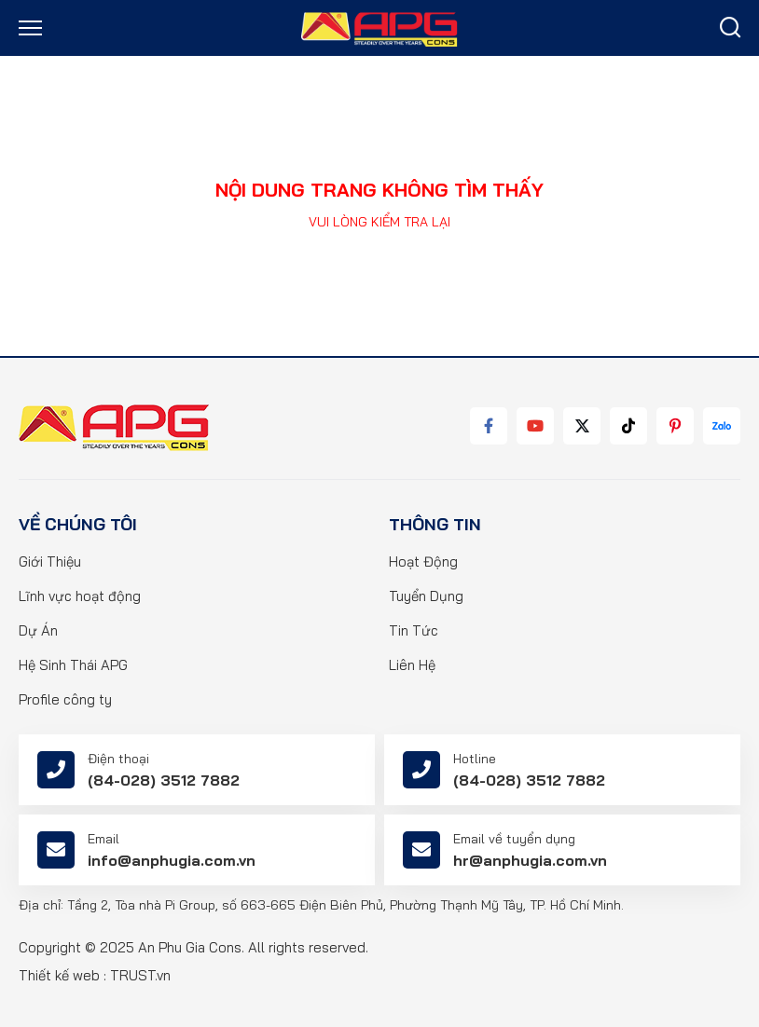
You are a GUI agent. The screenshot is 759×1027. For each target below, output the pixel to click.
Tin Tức (413, 630)
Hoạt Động (423, 561)
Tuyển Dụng (426, 596)
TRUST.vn (140, 975)
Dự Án (38, 630)
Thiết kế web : (62, 975)
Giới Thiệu (50, 561)
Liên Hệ (412, 665)
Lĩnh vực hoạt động (80, 596)
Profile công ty (65, 699)
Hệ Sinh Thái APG (73, 665)
